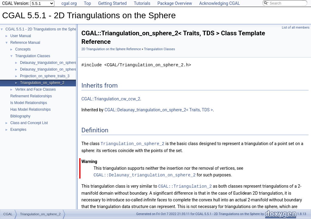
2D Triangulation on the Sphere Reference (111, 49)
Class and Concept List (29, 123)
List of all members (295, 28)
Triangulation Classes (32, 56)
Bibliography (20, 116)
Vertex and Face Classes (35, 89)
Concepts (23, 49)
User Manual (20, 36)
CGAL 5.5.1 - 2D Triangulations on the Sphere (42, 29)
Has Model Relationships (30, 109)
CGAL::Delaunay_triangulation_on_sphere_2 (145, 174)
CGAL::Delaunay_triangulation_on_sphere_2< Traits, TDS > (158, 109)
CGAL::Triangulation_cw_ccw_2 (110, 98)
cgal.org (69, 3)
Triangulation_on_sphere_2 (42, 83)
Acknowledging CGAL (219, 3)
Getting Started (112, 3)
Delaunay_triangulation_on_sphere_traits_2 (55, 69)
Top (87, 3)
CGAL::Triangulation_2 (185, 185)
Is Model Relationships (28, 103)
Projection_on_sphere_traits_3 (45, 76)
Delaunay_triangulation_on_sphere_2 (50, 63)
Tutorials (142, 3)
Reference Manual (25, 42)
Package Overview (174, 3)
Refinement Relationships (31, 96)
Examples (18, 129)
